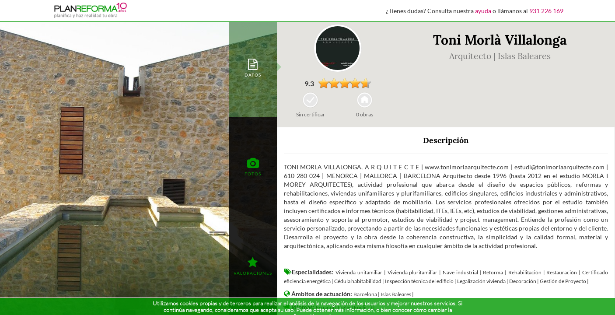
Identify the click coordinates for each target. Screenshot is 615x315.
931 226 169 (546, 10)
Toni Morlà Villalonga (500, 40)
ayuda (483, 10)
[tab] (253, 67)
